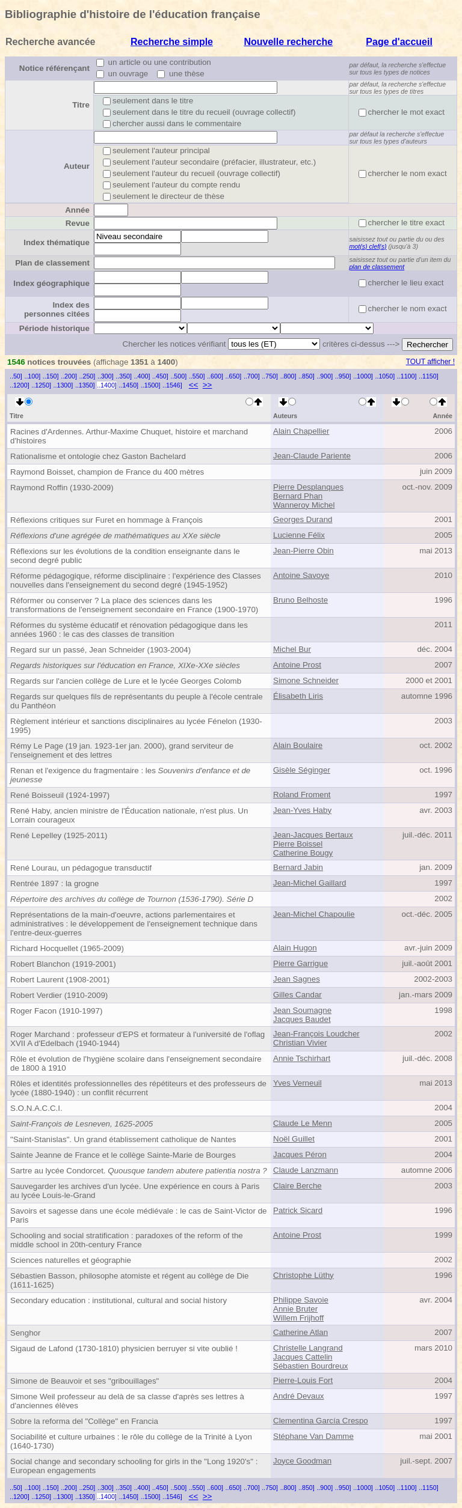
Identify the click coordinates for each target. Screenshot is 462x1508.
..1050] (385, 376)
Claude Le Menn (302, 1123)
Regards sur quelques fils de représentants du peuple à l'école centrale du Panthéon (136, 701)
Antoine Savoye (301, 575)
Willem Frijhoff (298, 1317)
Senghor (25, 1332)
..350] (124, 376)
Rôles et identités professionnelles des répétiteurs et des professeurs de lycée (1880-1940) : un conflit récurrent (138, 1088)
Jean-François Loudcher (316, 1033)
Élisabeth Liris (298, 696)
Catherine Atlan (300, 1332)
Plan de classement (52, 262)
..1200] (19, 385)
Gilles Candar (297, 994)
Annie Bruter (295, 1308)
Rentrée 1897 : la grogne (54, 883)
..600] (215, 376)
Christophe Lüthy (303, 1275)
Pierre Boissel (297, 843)
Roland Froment (302, 794)
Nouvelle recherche (288, 42)
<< (194, 384)
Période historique (54, 328)
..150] (51, 376)
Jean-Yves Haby (302, 810)
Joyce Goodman (302, 1460)
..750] (270, 376)
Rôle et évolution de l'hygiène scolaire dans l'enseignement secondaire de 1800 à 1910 (136, 1063)
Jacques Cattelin (303, 1356)
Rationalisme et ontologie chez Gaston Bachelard (98, 456)
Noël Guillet (294, 1138)
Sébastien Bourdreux (310, 1365)
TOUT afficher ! (430, 361)
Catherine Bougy (303, 852)
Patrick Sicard (297, 1210)
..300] (105, 376)
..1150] (429, 376)
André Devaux (298, 1395)
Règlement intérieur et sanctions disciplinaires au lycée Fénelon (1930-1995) (136, 726)
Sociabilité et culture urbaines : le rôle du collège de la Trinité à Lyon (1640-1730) (131, 1441)
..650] (234, 376)
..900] (324, 376)
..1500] (151, 385)
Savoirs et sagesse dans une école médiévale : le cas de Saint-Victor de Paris (138, 1215)
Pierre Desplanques (308, 486)
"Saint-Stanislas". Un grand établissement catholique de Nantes (123, 1139)
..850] (306, 376)
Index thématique (56, 242)
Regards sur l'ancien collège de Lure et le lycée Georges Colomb (125, 681)
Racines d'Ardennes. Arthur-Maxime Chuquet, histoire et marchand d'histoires (129, 436)
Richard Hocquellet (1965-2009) (67, 948)
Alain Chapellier (301, 431)
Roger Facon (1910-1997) (56, 1010)
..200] (69, 376)
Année (77, 209)
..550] (197, 376)
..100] (32, 376)
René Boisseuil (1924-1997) (59, 795)
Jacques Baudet (302, 1019)
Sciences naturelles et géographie (70, 1260)
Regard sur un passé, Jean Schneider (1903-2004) (100, 649)
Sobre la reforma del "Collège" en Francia (84, 1421)
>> (207, 384)
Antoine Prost (297, 664)
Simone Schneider (306, 680)
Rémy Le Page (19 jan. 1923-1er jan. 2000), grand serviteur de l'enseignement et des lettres (121, 750)
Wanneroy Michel (303, 504)
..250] (87, 376)
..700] (252, 376)
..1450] (128, 385)
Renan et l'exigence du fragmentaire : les (130, 775)
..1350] (85, 385)
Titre (81, 104)
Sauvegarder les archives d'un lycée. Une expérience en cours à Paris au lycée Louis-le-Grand (134, 1191)
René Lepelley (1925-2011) (59, 835)
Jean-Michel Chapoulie (314, 914)
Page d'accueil (399, 42)
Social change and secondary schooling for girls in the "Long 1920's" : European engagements (133, 1466)
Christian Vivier (300, 1042)
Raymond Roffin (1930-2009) (62, 487)
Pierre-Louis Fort (303, 1380)
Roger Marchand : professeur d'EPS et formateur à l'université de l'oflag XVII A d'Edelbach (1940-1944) (137, 1039)
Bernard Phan (297, 495)
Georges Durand (303, 519)
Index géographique (51, 283)
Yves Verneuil (297, 1082)
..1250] (41, 385)
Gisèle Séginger (301, 769)
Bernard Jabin (298, 867)
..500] (178, 376)
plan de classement (376, 266)
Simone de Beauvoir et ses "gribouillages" (84, 1380)
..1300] (63, 385)
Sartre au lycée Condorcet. (138, 1170)
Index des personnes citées (57, 309)
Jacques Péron (300, 1154)
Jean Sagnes (296, 979)
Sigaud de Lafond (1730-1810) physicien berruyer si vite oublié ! (124, 1348)
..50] (16, 376)
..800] (288, 376)
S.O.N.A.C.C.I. (36, 1108)
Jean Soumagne (302, 1010)
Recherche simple (172, 42)
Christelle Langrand (308, 1347)
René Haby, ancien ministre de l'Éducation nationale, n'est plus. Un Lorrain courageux (129, 815)
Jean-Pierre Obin (303, 550)
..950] (343, 376)
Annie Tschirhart (301, 1058)
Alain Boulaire (297, 745)
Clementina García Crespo (320, 1420)
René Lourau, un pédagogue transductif (81, 867)
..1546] (172, 385)
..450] (160, 376)
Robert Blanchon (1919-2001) (63, 963)
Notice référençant (54, 68)
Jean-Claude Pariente (312, 455)
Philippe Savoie (300, 1299)
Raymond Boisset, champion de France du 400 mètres (107, 471)
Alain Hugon (295, 947)
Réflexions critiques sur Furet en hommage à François (106, 519)
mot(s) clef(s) (367, 246)
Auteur (77, 166)
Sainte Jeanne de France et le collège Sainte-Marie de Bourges (123, 1155)
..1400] (107, 385)
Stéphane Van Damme (313, 1436)
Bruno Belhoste (300, 599)
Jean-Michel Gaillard (309, 882)
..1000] (363, 376)
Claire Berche (297, 1185)
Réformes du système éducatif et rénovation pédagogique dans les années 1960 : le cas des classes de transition (129, 630)
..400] (142, 376)
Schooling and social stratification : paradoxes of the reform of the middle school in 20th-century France (126, 1240)
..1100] (407, 376)
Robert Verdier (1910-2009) (59, 995)
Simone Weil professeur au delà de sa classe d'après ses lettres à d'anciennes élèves (127, 1401)
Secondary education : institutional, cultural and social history (118, 1300)
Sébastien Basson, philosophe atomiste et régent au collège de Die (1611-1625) (129, 1280)
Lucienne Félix (299, 535)
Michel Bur (292, 649)
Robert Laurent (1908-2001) (59, 979)
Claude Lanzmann (305, 1170)
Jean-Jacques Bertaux (313, 834)
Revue (78, 223)
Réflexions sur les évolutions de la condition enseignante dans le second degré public (125, 556)
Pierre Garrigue (300, 963)
